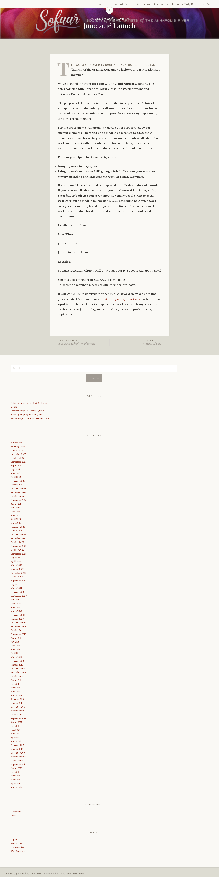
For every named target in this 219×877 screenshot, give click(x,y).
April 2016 (16, 783)
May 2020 (16, 607)
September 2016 (18, 764)
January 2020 (17, 619)
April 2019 (16, 653)
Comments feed (18, 847)
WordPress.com (75, 873)
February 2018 (17, 699)
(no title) (14, 407)
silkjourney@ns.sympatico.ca (121, 299)
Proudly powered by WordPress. (24, 873)
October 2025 (17, 458)
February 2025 (18, 481)
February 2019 (17, 661)
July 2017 (15, 726)
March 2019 (16, 657)
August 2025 (17, 465)
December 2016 (18, 753)
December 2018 (18, 668)
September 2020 (19, 596)
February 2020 (18, 615)
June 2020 (16, 603)
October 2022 (17, 550)
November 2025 (18, 454)
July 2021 (15, 584)
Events (135, 4)
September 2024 (18, 500)
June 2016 (15, 776)
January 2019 (17, 665)
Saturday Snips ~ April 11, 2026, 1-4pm (29, 403)
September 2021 (18, 580)
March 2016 (16, 787)
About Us (121, 4)
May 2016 (15, 780)
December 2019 (18, 623)
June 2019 (15, 646)
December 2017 (18, 707)
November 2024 (18, 492)
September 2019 (18, 634)
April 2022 (16, 561)
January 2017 (17, 749)
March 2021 (16, 588)
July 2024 (15, 508)
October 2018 (17, 676)
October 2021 (17, 577)
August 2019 (16, 638)
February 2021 (17, 592)
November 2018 (18, 672)
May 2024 (15, 515)
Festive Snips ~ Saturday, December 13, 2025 (31, 418)
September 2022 (19, 554)
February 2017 (17, 745)
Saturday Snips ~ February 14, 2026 (27, 411)
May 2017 (15, 734)
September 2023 (18, 546)
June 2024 (15, 512)
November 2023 (18, 538)
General (14, 815)
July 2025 (15, 469)
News (146, 4)
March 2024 (16, 523)
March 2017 (16, 741)
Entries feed (16, 843)
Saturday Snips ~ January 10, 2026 (27, 414)
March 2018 (16, 695)
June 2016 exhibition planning (83, 342)
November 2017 (18, 711)
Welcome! (104, 4)
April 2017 (15, 738)
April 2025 (16, 477)
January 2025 (17, 485)
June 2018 (15, 688)
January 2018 (17, 703)
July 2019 (15, 642)
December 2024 (18, 488)
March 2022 (16, 565)
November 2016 (18, 757)
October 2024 (17, 496)
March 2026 (16, 443)
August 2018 (16, 680)
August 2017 (16, 722)
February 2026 (18, 446)
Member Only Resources (188, 4)
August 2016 (16, 768)
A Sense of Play (135, 342)
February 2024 (18, 527)
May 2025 (15, 473)
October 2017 (17, 714)
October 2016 (17, 760)
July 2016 (15, 772)
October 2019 (17, 630)
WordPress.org (18, 851)
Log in (14, 840)
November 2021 (18, 573)
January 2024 (17, 531)
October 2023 (17, 542)
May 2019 (15, 649)
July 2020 (15, 600)
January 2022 (17, 569)
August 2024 (17, 504)
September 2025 (18, 462)
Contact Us (161, 4)
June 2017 (15, 730)
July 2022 (15, 557)
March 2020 (17, 611)
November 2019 (18, 626)
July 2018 (15, 684)
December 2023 (18, 535)
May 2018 (15, 691)
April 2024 (16, 519)
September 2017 (18, 718)
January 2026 (17, 450)
